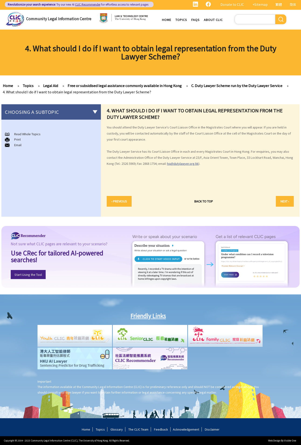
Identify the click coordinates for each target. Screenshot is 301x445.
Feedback (161, 429)
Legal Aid (50, 85)
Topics (181, 19)
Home (166, 19)
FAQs (195, 19)
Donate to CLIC (232, 4)
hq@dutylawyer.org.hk (182, 163)
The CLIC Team (138, 429)
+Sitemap (260, 4)
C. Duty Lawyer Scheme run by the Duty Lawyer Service (236, 85)
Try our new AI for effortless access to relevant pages (78, 4)
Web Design (274, 440)
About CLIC (213, 19)
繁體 (278, 4)
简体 (293, 4)
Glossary (116, 429)
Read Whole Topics (27, 134)
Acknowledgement (186, 429)
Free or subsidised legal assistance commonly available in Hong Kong (125, 85)
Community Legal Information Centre (58, 18)
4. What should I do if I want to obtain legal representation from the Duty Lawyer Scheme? (77, 91)
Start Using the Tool (28, 274)
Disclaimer (212, 429)
